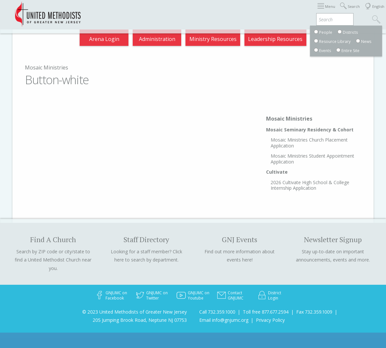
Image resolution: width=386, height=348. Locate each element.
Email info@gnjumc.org (223, 320)
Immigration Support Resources (163, 11)
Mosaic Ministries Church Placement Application (309, 143)
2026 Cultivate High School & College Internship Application (310, 185)
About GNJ (214, 11)
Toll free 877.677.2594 (266, 312)
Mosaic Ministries (46, 67)
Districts (239, 11)
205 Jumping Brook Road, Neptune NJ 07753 (140, 320)
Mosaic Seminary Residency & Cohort (310, 129)
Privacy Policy (270, 320)
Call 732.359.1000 (217, 312)
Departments (268, 11)
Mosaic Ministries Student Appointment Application (312, 159)
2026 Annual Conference (97, 11)
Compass (330, 11)
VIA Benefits (301, 11)
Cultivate (277, 172)
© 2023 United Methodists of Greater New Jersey (134, 312)
